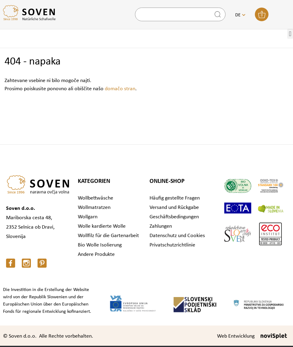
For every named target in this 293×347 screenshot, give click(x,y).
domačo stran (120, 89)
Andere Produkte (96, 254)
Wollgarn (87, 217)
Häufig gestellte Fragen (175, 198)
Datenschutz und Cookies (177, 236)
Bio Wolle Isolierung (100, 245)
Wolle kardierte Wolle (102, 226)
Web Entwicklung (236, 336)
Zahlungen (161, 226)
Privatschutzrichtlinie (172, 245)
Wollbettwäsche (95, 198)
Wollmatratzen (94, 207)
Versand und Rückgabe (174, 207)
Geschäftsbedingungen (174, 217)
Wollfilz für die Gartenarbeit (108, 236)
